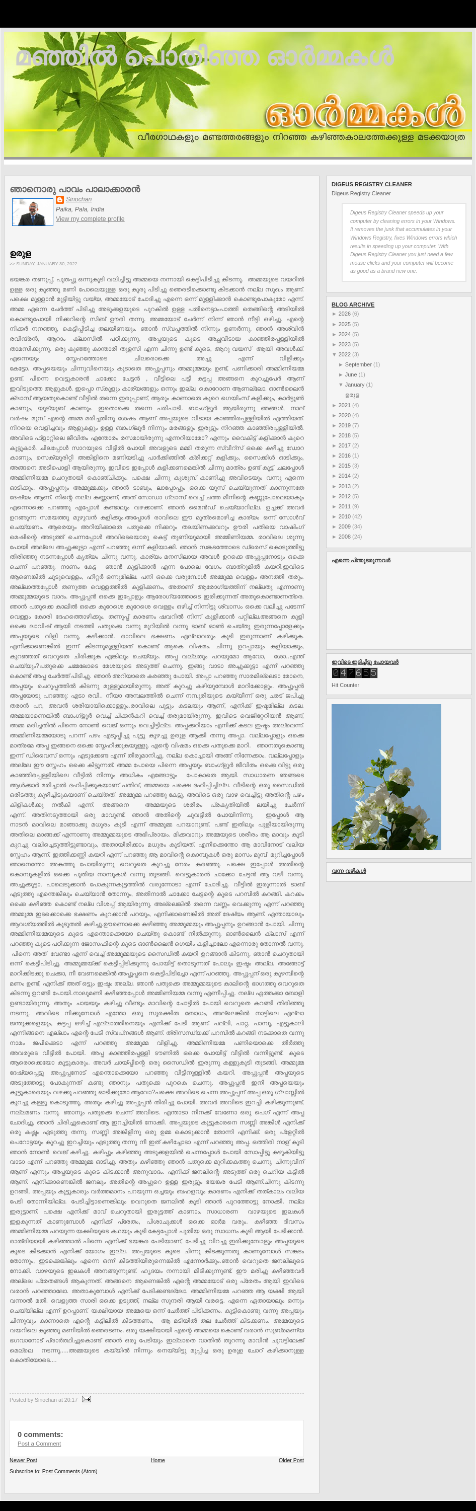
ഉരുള (20, 253)
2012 (345, 496)
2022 (345, 354)
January (355, 385)
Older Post (291, 1460)
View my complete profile (90, 218)
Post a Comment (39, 1444)
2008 (345, 537)
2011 (345, 506)
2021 (345, 405)
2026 (345, 314)
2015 (345, 466)
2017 (345, 445)
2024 (345, 334)
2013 (345, 486)
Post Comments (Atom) (70, 1471)
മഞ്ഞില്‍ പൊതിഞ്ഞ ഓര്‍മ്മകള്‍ (203, 56)
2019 (345, 425)
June (351, 374)
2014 (345, 476)
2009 (345, 526)
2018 (345, 435)
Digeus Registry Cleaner (361, 193)
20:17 (70, 1400)
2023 (345, 344)
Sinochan (79, 199)
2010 (345, 516)
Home (158, 1460)
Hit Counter (345, 685)
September (358, 364)
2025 (345, 324)
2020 (345, 415)
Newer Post (23, 1460)
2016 (345, 455)
